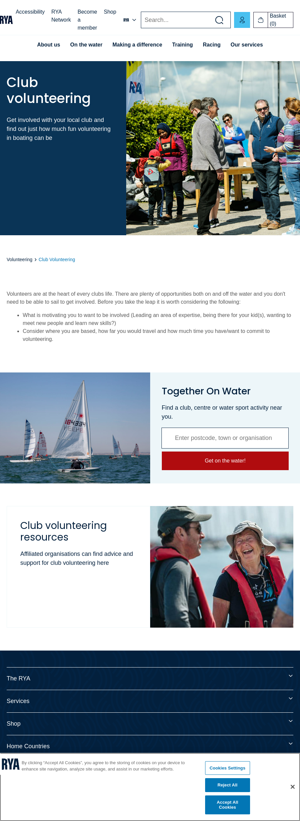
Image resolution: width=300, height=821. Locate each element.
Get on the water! (224, 460)
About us (48, 45)
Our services (247, 45)
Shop (110, 12)
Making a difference (137, 45)
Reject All (227, 784)
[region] (150, 787)
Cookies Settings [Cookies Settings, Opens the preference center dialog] (227, 768)
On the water (86, 45)
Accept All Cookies (227, 805)
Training (182, 45)
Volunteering (20, 259)
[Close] (292, 786)
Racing (211, 45)
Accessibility (30, 12)
